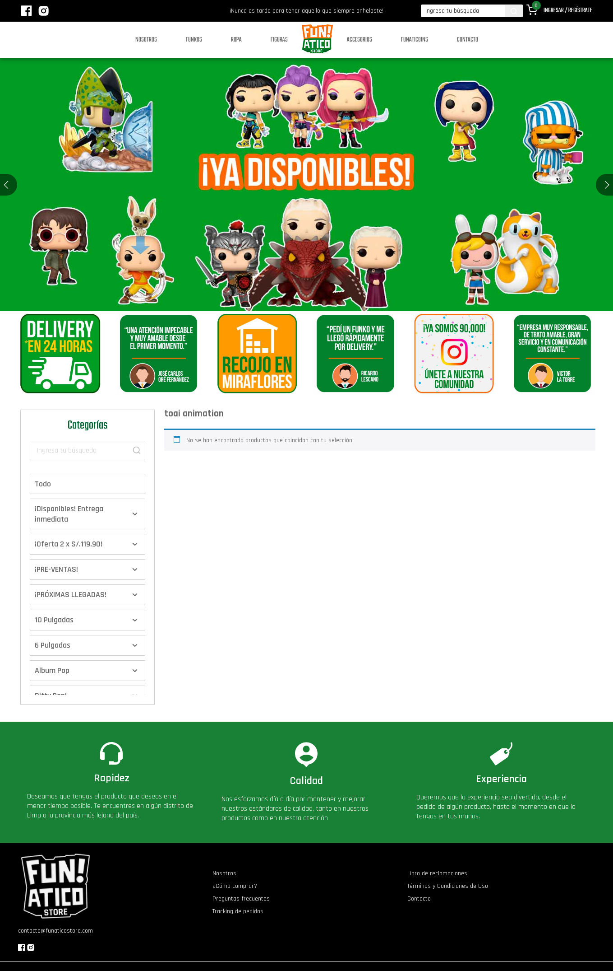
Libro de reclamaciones (437, 873)
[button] (607, 185)
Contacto (467, 40)
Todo (43, 484)
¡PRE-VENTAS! (56, 569)
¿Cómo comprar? (234, 886)
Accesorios (359, 40)
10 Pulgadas (54, 620)
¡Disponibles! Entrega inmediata (69, 514)
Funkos (194, 40)
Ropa (236, 40)
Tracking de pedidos (237, 911)
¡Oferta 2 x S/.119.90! (68, 544)
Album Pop (52, 670)
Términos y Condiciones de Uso (447, 886)
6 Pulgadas (52, 645)
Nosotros (146, 40)
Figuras (279, 40)
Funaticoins (414, 40)
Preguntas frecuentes (241, 899)
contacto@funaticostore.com (55, 931)
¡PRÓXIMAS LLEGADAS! (70, 594)
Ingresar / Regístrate (568, 10)
